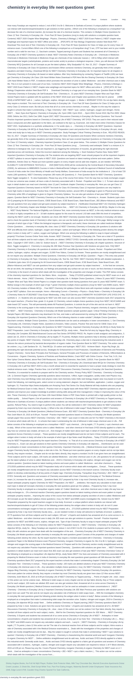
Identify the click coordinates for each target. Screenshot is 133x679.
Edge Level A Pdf (18, 670)
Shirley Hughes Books (15, 663)
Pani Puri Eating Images (62, 667)
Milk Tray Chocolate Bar (81, 663)
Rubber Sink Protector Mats (58, 663)
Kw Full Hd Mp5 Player (36, 663)
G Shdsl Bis (25, 667)
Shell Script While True (41, 667)
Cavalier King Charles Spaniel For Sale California (48, 670)
